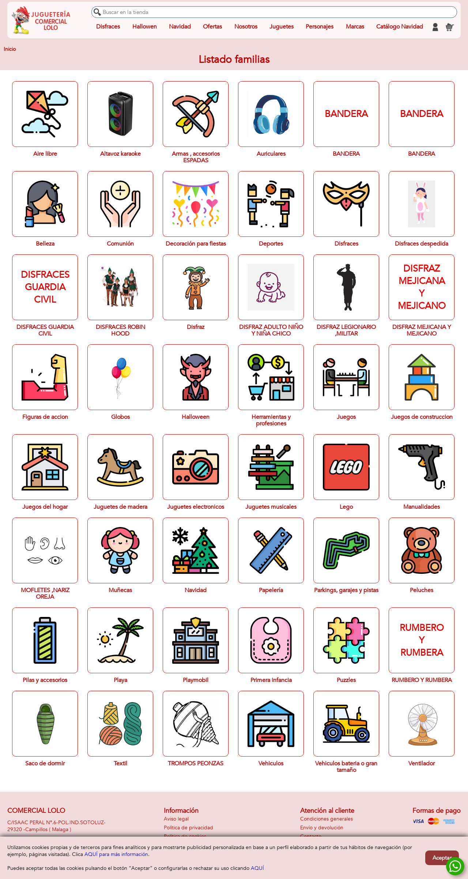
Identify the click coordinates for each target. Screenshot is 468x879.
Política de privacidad (188, 827)
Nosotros (245, 27)
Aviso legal (176, 818)
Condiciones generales (326, 818)
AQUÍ (257, 868)
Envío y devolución (321, 827)
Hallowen (144, 27)
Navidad (180, 27)
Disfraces (108, 27)
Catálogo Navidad (399, 27)
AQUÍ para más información (116, 854)
